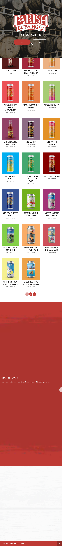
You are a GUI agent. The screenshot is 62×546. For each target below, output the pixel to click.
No (40, 42)
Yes (22, 42)
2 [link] (30, 294)
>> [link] (34, 294)
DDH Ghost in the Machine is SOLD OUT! (14, 543)
